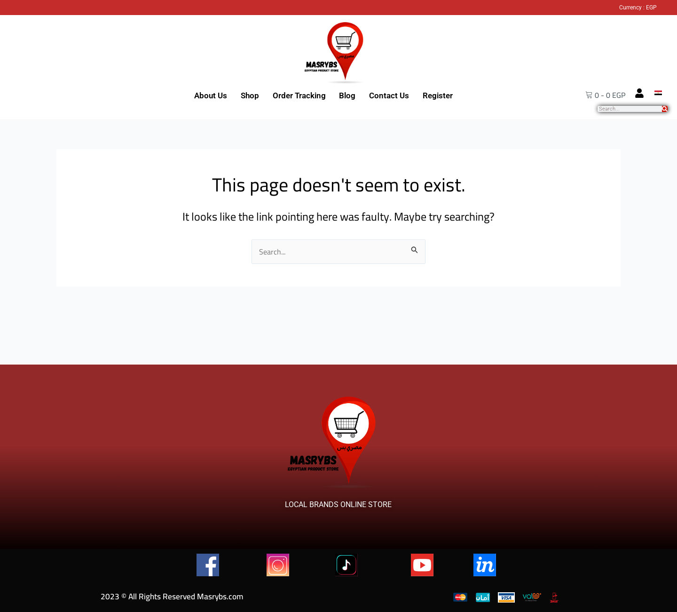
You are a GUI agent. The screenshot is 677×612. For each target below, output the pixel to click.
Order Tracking (299, 95)
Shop (250, 95)
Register (438, 95)
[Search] (665, 109)
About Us (210, 95)
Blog (347, 95)
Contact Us (389, 95)
